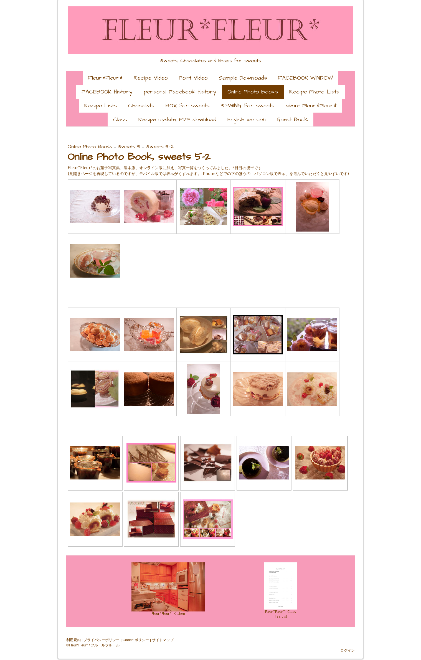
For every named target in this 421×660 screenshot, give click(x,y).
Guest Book (292, 119)
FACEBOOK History (107, 92)
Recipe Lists (100, 106)
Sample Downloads (243, 78)
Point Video (193, 78)
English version (246, 119)
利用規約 (73, 640)
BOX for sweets (188, 106)
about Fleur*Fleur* (311, 106)
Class (120, 119)
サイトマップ (163, 640)
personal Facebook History (180, 92)
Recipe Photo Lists (314, 92)
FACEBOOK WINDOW (305, 78)
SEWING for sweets (248, 106)
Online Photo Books (252, 92)
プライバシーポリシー (101, 640)
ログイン (347, 650)
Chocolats (141, 106)
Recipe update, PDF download (177, 119)
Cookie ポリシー (136, 640)
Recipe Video (151, 78)
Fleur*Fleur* (105, 78)
